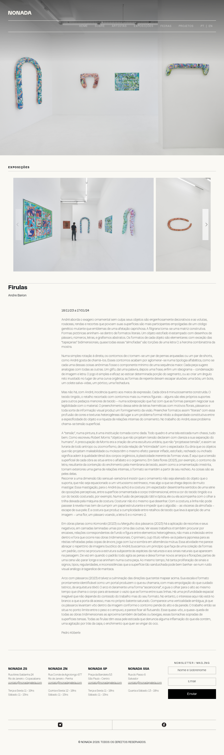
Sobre (100, 26)
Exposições (143, 26)
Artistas (119, 26)
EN (210, 26)
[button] (205, 224)
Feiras (166, 26)
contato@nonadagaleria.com (25, 683)
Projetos (186, 26)
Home (83, 26)
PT (202, 26)
